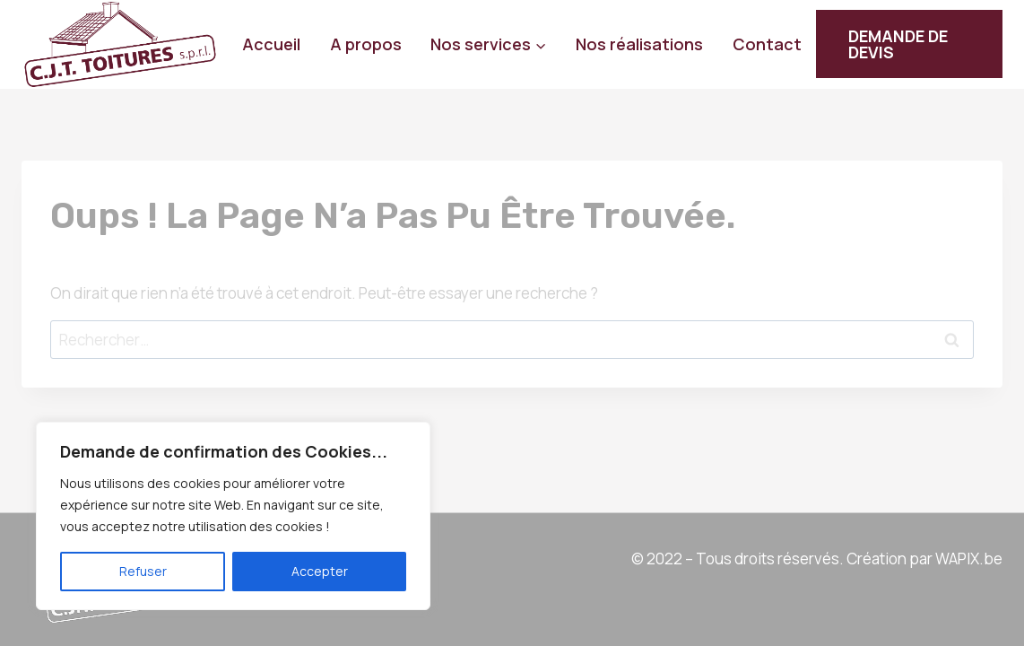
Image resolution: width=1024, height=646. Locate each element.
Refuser (143, 571)
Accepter (319, 571)
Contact (767, 44)
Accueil (271, 44)
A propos (366, 44)
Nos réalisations (639, 44)
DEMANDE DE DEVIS (898, 44)
